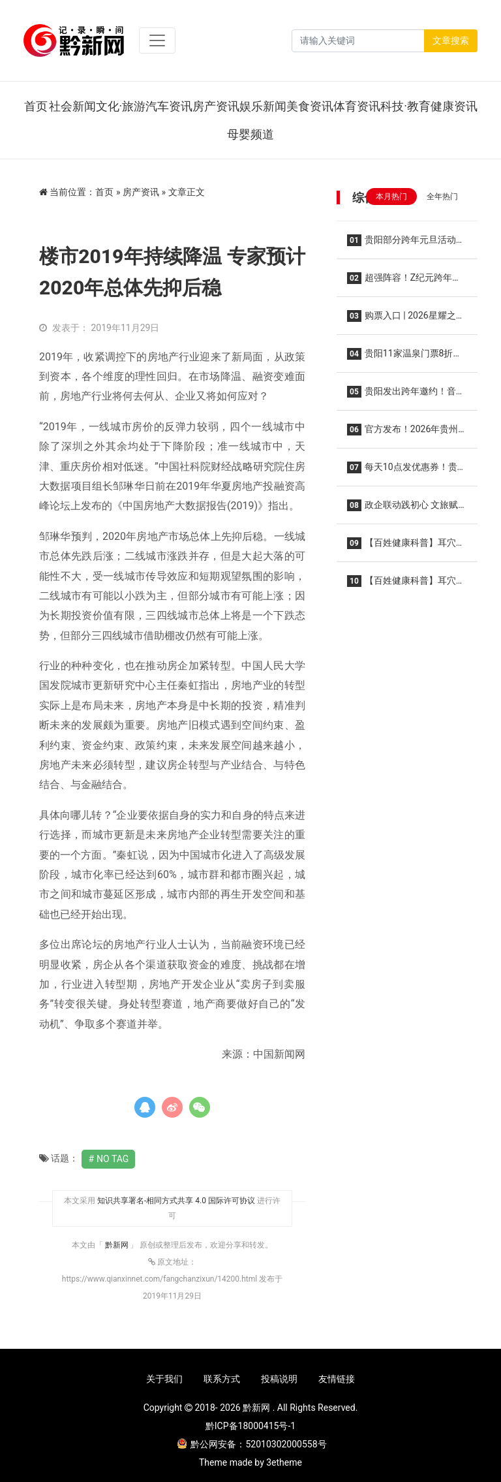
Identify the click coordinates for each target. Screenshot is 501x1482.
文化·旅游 (121, 106)
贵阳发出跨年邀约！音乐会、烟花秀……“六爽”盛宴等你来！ (406, 395)
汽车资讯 (168, 106)
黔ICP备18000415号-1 (250, 1426)
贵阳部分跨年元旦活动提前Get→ (406, 243)
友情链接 (336, 1379)
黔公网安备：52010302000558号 (251, 1444)
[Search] (358, 40)
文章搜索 (451, 40)
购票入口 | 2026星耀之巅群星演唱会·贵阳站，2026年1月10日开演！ (406, 319)
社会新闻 (72, 106)
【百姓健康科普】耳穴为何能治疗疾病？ (406, 546)
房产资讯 (215, 106)
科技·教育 (405, 106)
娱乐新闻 (262, 106)
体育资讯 (356, 106)
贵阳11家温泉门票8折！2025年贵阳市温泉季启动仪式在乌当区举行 (404, 357)
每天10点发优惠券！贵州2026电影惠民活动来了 (406, 471)
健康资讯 (454, 106)
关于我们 (164, 1379)
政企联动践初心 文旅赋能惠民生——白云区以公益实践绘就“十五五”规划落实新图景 (405, 508)
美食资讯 (309, 106)
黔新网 (117, 1245)
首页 (36, 106)
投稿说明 (279, 1379)
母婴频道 (250, 134)
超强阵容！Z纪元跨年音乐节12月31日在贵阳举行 (404, 281)
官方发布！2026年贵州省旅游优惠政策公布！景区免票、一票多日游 (406, 433)
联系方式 (222, 1379)
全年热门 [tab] (442, 196)
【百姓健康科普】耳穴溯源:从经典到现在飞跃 (406, 584)
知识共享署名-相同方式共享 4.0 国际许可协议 (176, 1200)
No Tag (113, 1159)
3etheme (284, 1462)
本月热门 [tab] (391, 196)
